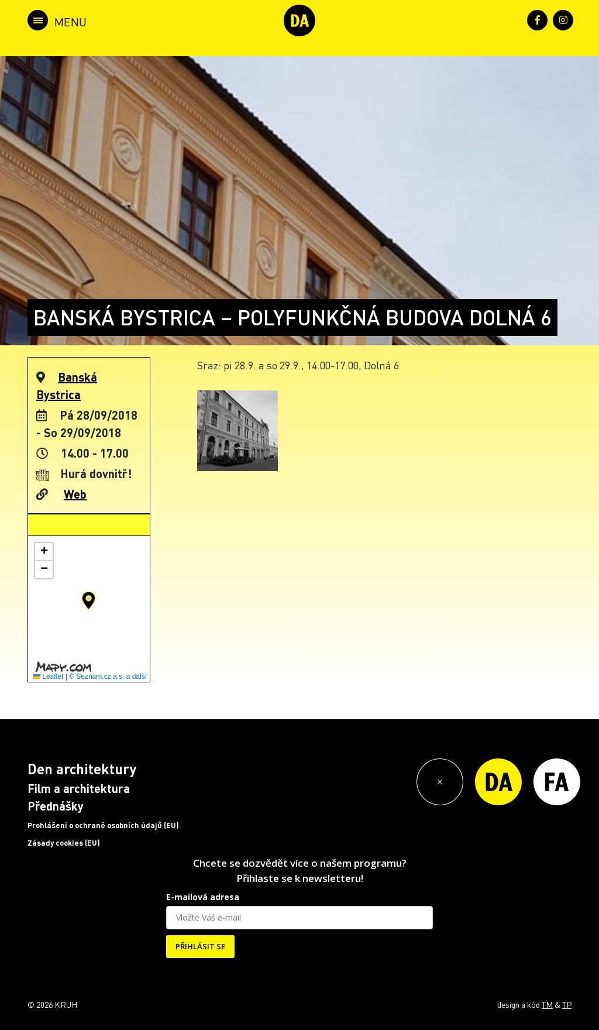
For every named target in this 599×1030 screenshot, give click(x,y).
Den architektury (81, 769)
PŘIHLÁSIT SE (200, 946)
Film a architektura (78, 788)
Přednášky (55, 805)
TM (547, 1004)
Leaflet (48, 676)
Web (75, 494)
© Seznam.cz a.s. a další (108, 676)
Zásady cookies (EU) (63, 842)
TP (567, 1004)
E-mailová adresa (202, 896)
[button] (89, 600)
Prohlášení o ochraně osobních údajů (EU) (103, 825)
